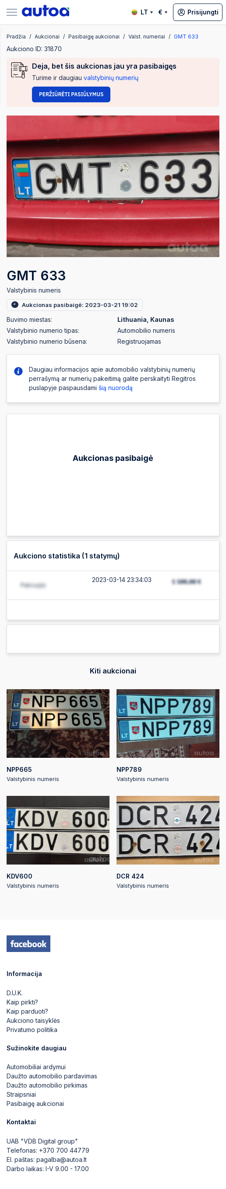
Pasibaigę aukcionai (35, 1103)
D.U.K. (15, 993)
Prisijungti (198, 12)
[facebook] (28, 943)
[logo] (45, 12)
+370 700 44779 (64, 1150)
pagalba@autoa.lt (61, 1159)
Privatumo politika (32, 1029)
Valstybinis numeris (58, 735)
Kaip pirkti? (22, 1002)
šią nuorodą (116, 387)
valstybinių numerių (111, 77)
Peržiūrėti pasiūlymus (71, 94)
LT (142, 12)
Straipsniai (21, 1094)
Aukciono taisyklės (33, 1020)
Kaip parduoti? (27, 1011)
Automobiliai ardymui (36, 1066)
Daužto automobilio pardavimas (52, 1076)
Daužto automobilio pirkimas (47, 1085)
